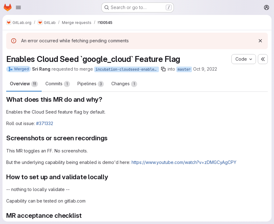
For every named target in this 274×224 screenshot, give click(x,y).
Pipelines (90, 84)
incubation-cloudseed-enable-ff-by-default (127, 69)
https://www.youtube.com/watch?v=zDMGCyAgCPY (184, 162)
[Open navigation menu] (18, 7)
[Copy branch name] (163, 69)
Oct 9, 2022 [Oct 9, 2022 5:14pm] (205, 69)
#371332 (44, 123)
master (184, 69)
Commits (57, 84)
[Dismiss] (260, 40)
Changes (124, 84)
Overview (24, 84)
